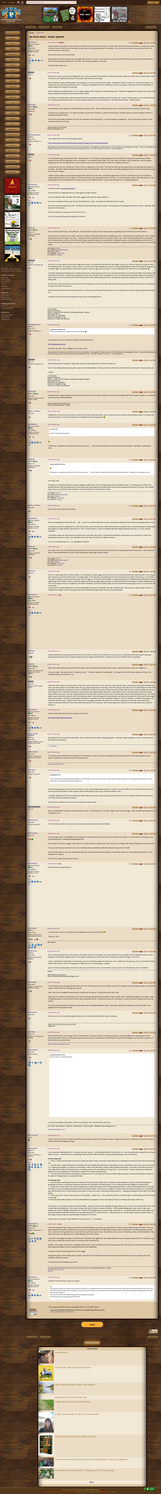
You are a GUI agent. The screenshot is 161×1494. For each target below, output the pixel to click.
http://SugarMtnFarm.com (56, 764)
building (12, 49)
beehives (57, 251)
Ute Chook (31, 571)
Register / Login (153, 2)
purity (12, 76)
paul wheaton (32, 42)
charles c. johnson (34, 411)
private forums (12, 167)
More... (92, 1482)
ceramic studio (61, 1352)
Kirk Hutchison (33, 820)
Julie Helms (31, 1032)
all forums (12, 172)
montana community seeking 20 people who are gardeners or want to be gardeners (91, 1459)
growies (12, 38)
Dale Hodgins (32, 982)
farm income (40, 33)
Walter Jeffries (33, 752)
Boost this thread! (92, 1343)
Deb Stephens (32, 1148)
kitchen (12, 70)
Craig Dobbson (33, 1224)
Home (4, 2)
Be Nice (50, 1271)
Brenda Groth (32, 951)
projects (12, 145)
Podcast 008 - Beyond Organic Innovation (73, 1367)
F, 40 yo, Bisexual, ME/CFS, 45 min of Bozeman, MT (77, 1414)
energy (12, 59)
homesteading (12, 54)
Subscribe (11, 2)
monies (12, 65)
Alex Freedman (33, 833)
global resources (12, 134)
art (13, 102)
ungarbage (12, 81)
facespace (59, 255)
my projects (53, 746)
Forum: (32, 33)
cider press (12, 140)
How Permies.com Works (55, 1269)
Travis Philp (32, 391)
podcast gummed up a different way (71, 1397)
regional (12, 113)
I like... (30, 58)
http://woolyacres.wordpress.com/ (58, 1044)
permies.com (12, 156)
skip (12, 124)
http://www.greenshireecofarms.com (59, 403)
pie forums (12, 161)
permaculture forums (13, 33)
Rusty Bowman (33, 1050)
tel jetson (31, 227)
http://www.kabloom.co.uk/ (56, 344)
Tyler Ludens (32, 928)
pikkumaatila (64, 250)
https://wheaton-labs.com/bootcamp (62, 1311)
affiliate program (63, 1492)
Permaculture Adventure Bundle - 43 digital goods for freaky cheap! (84, 1470)
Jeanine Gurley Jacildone (33, 734)
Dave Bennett (32, 1012)
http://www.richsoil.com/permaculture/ (60, 718)
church (58, 248)
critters (12, 43)
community (12, 86)
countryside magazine (68, 188)
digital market (12, 151)
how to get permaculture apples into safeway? (75, 1385)
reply (92, 1324)
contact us (47, 1492)
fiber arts (13, 97)
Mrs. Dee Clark (33, 1135)
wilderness (12, 92)
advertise (54, 1492)
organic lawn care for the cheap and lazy (72, 1402)
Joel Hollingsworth (34, 135)
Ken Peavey (32, 104)
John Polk (31, 664)
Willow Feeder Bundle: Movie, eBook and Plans (75, 1436)
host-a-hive (60, 253)
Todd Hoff (31, 651)
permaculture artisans (12, 108)
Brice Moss (31, 770)
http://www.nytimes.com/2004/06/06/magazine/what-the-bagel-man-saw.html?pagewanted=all (78, 143)
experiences (13, 129)
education (12, 118)
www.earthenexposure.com (56, 1129)
